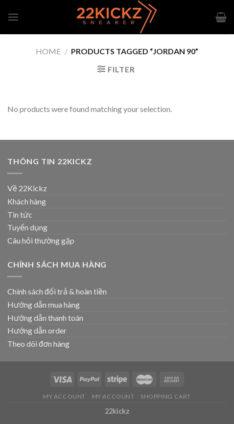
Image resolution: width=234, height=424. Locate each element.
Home (48, 51)
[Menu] (13, 17)
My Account (64, 396)
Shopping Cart (165, 396)
